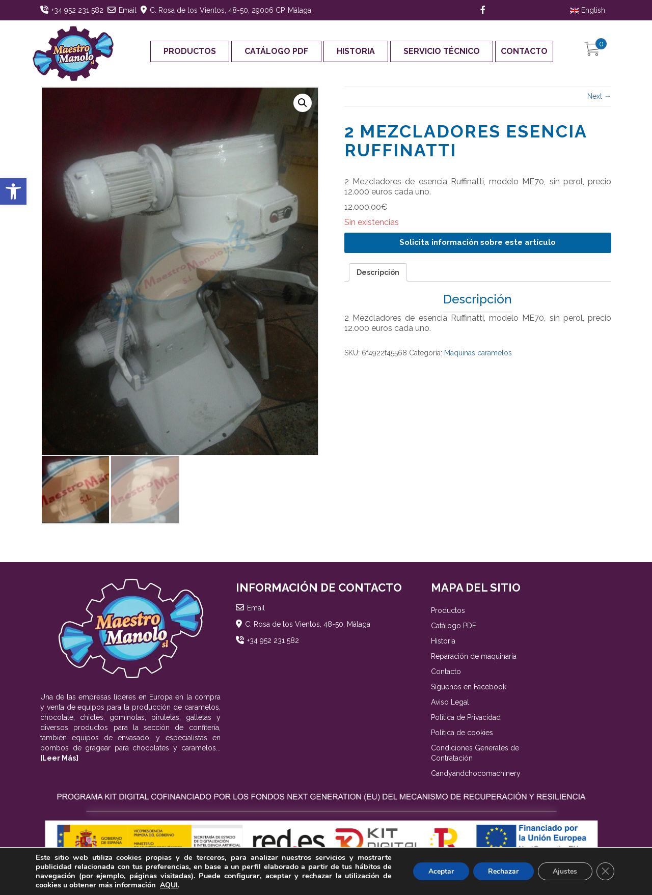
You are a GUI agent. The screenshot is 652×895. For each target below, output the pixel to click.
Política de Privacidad (466, 719)
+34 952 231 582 (77, 10)
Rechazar (502, 871)
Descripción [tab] (378, 272)
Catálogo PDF (276, 51)
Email (128, 10)
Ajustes (564, 871)
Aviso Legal (450, 704)
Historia (356, 51)
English (587, 10)
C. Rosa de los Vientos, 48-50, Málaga (307, 626)
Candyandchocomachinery (476, 775)
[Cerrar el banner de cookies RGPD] (605, 871)
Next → (599, 96)
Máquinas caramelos (478, 353)
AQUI (169, 885)
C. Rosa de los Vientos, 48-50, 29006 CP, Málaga (230, 10)
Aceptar (439, 871)
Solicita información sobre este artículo (477, 242)
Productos (190, 51)
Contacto (524, 51)
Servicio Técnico (441, 51)
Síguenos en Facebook (468, 688)
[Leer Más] (59, 760)
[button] (13, 191)
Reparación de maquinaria (474, 658)
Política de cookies (462, 734)
